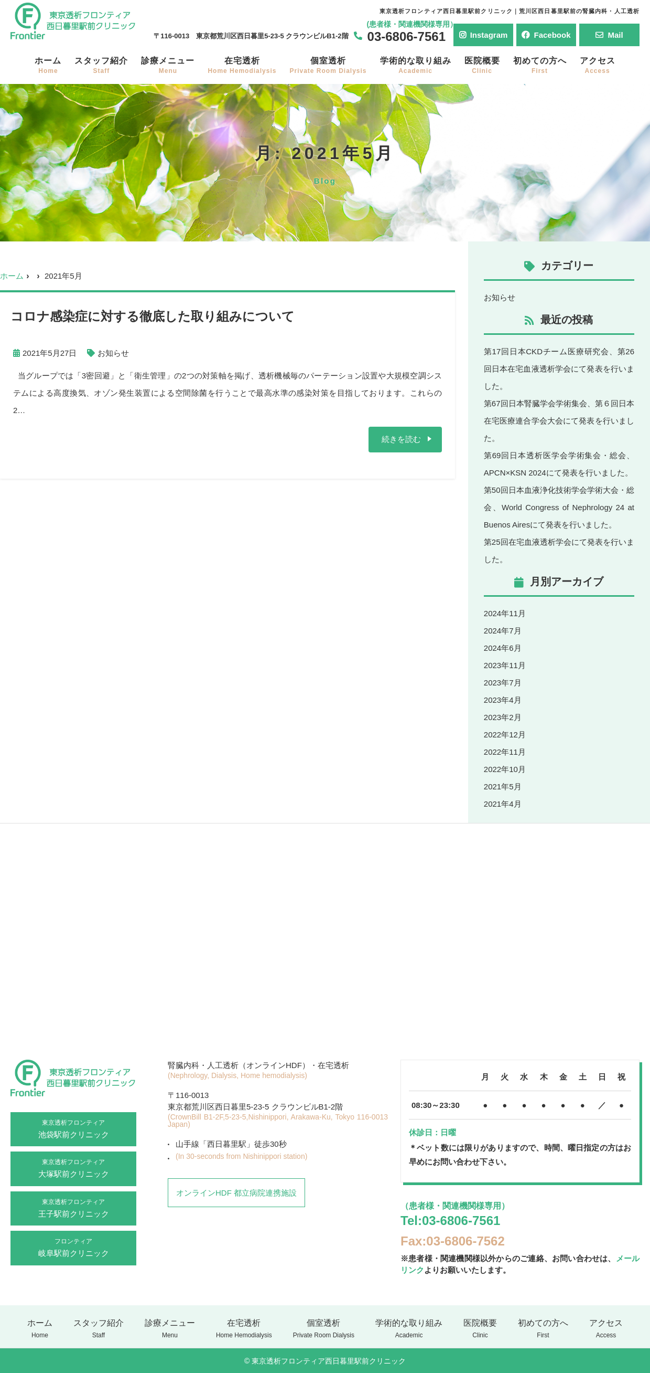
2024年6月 (503, 647)
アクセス (597, 65)
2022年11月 (505, 751)
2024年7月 (503, 630)
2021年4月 (503, 803)
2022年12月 (505, 734)
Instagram (483, 34)
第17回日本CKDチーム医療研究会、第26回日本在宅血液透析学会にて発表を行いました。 (559, 368)
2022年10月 (505, 769)
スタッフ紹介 (101, 65)
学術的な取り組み (415, 65)
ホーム (48, 65)
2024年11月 (505, 613)
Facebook (546, 34)
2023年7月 (503, 682)
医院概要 (482, 65)
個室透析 (327, 65)
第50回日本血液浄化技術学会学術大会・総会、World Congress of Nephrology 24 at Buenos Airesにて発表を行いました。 (559, 507)
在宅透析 (242, 65)
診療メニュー (167, 65)
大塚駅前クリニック (73, 1167)
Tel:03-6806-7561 (450, 1220)
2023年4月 (503, 699)
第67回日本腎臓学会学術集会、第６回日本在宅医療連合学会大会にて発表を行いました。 (559, 420)
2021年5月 (503, 786)
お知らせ (113, 352)
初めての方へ (540, 65)
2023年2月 (503, 717)
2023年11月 (505, 665)
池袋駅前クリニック (73, 1128)
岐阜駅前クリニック (73, 1247)
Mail (609, 34)
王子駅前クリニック (73, 1207)
